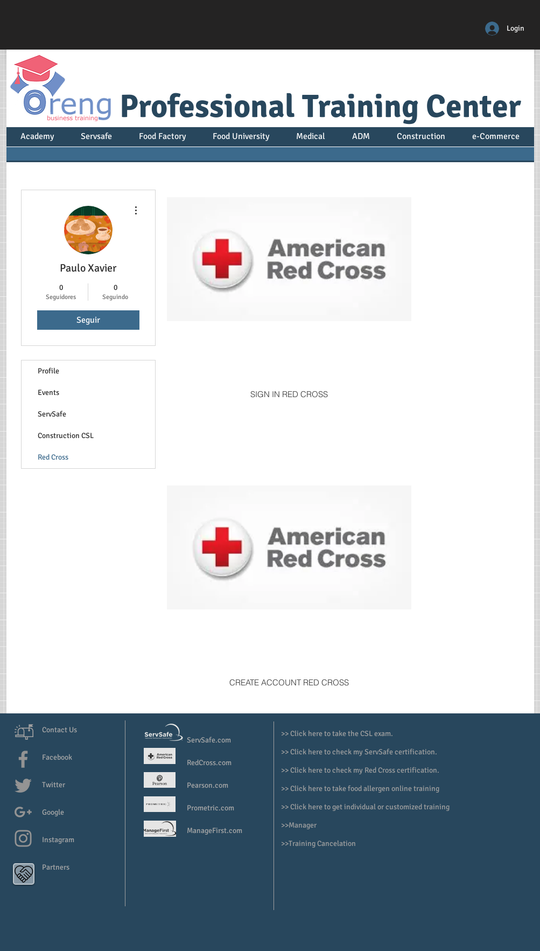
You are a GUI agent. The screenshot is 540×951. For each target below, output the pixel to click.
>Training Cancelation (320, 843)
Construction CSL (66, 435)
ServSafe (52, 414)
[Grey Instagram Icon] (23, 838)
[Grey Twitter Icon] (23, 785)
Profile (48, 371)
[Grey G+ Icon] (23, 812)
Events (48, 392)
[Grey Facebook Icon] (23, 759)
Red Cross (53, 457)
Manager (303, 825)
